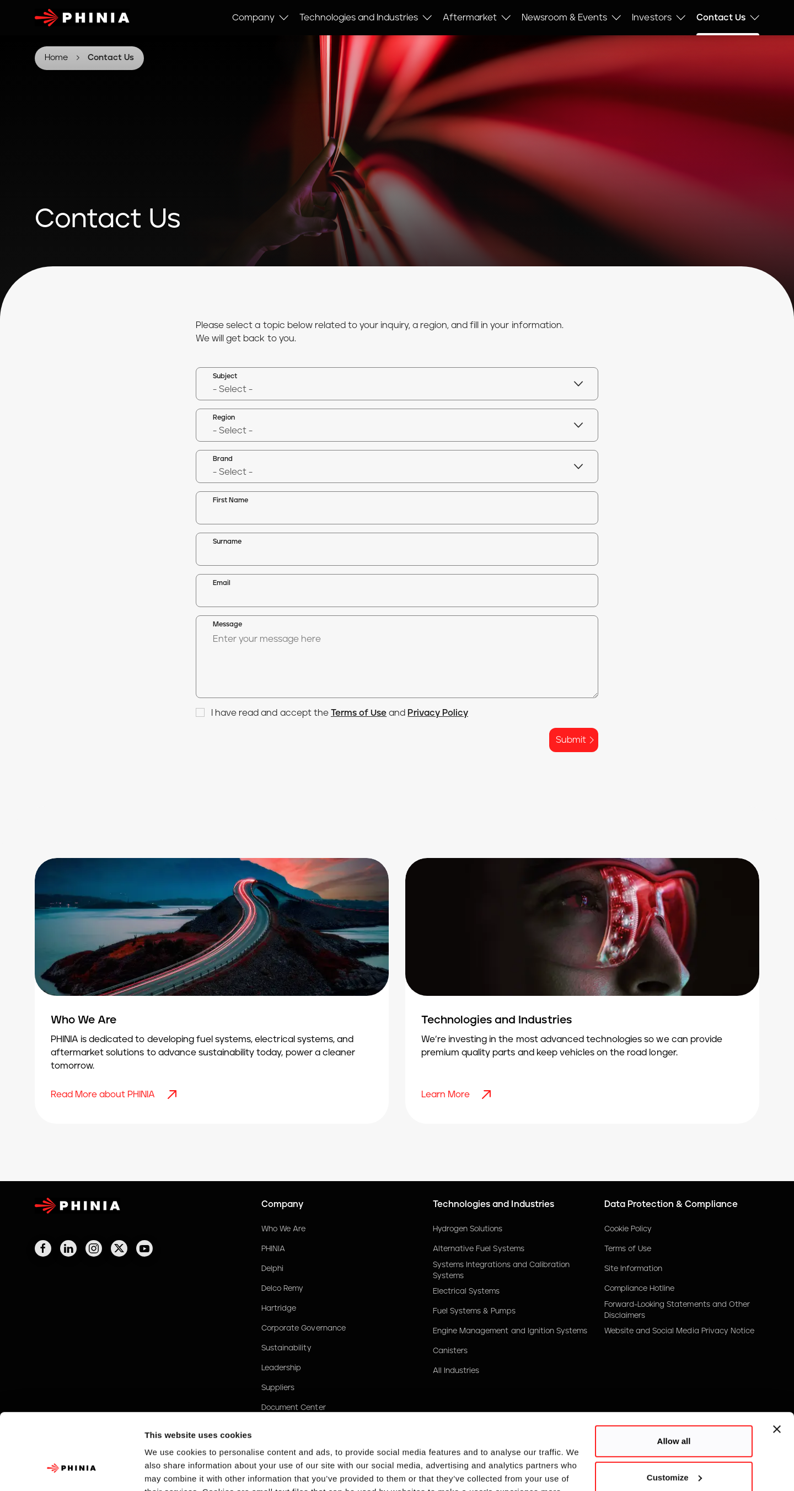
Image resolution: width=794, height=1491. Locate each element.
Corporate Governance (303, 1328)
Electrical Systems (466, 1291)
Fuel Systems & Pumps (474, 1311)
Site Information (633, 1269)
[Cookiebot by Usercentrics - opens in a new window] (71, 1469)
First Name (230, 500)
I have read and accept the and (332, 713)
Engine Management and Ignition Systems (510, 1331)
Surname (227, 541)
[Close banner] (777, 1363)
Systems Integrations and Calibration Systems (501, 1270)
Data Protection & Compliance (671, 1204)
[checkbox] (200, 712)
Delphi (272, 1269)
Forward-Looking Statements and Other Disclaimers (677, 1310)
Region (224, 417)
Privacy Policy (437, 713)
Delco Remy (282, 1288)
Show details (170, 1469)
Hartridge (278, 1308)
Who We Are (283, 1229)
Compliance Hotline (639, 1288)
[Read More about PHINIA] (173, 1094)
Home (56, 57)
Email (221, 583)
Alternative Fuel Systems (478, 1249)
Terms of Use (359, 713)
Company (282, 1204)
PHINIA (273, 1249)
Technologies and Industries (493, 1204)
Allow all (674, 1375)
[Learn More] (487, 1094)
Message (227, 624)
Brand (223, 459)
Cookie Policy (628, 1229)
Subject (225, 376)
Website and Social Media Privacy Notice (679, 1331)
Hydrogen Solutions (468, 1229)
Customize (674, 1410)
